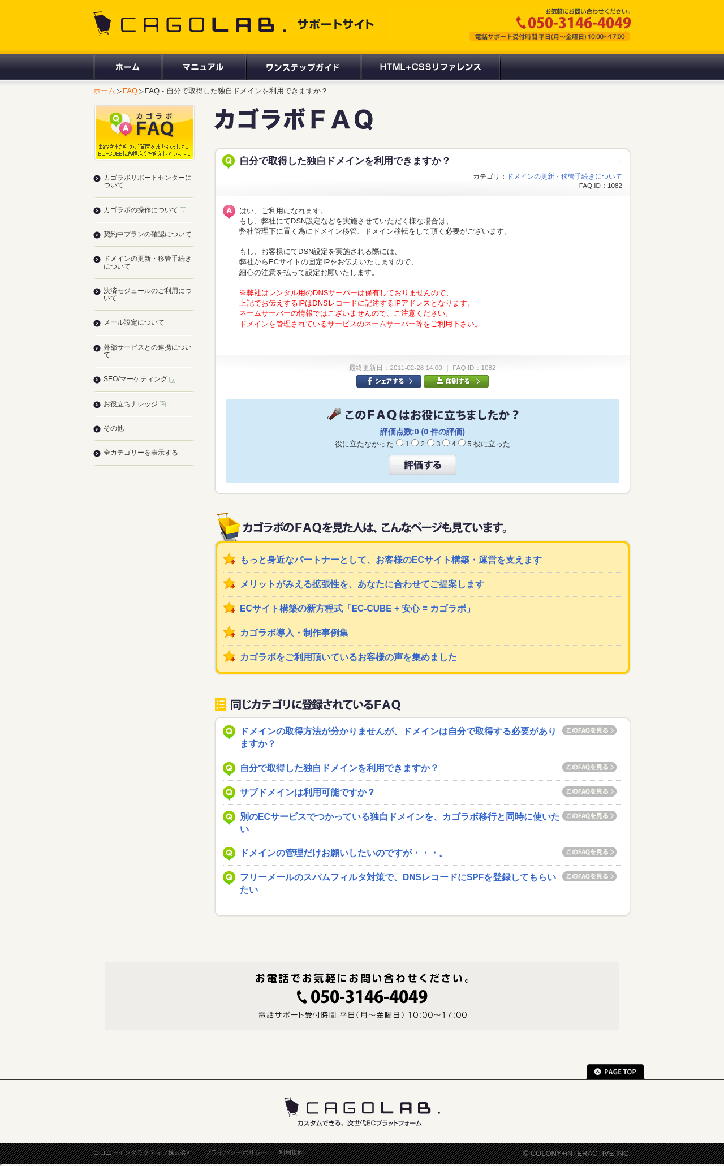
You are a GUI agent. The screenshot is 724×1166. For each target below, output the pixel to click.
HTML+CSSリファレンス (430, 67)
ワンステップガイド (302, 67)
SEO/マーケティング (139, 379)
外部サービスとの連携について (148, 351)
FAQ (130, 91)
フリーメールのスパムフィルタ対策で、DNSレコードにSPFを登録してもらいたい (398, 883)
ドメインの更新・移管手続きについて (564, 176)
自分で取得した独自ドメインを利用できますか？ (339, 768)
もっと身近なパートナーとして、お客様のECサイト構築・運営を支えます (391, 560)
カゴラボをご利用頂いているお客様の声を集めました (348, 657)
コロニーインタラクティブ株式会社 (143, 1152)
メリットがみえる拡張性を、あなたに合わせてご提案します (362, 584)
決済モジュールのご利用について (148, 294)
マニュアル (203, 67)
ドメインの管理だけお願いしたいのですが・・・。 (344, 853)
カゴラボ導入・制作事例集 (294, 633)
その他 (114, 428)
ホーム (127, 67)
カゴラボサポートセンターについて (148, 181)
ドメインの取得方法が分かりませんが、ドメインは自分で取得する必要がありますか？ (398, 737)
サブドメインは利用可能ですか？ (308, 792)
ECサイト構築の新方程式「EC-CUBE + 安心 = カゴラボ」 (357, 608)
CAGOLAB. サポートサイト (234, 23)
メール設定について (134, 322)
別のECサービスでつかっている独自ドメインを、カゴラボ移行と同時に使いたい (400, 823)
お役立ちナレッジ (135, 404)
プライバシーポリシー (236, 1152)
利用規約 (291, 1152)
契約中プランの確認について (148, 234)
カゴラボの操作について (145, 210)
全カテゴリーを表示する (141, 453)
